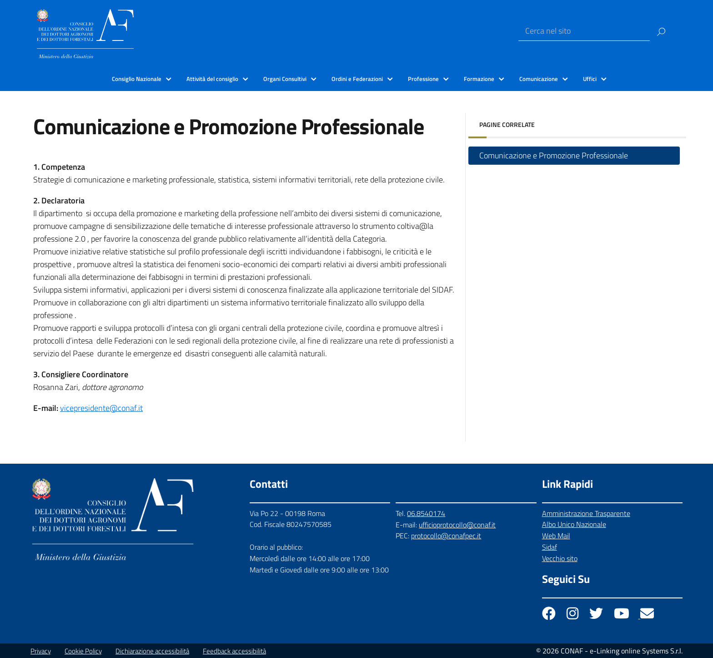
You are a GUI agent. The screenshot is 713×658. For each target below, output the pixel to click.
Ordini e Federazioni (357, 78)
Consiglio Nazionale (136, 78)
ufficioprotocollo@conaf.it (457, 524)
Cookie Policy (83, 651)
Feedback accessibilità (234, 651)
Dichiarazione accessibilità (152, 651)
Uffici (590, 78)
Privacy (40, 651)
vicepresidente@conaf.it (101, 408)
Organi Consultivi (284, 78)
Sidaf (549, 547)
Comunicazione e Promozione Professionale (553, 155)
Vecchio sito (559, 558)
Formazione (479, 78)
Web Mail (556, 535)
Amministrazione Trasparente (586, 513)
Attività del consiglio (212, 78)
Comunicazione (538, 78)
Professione (423, 78)
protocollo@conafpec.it (446, 535)
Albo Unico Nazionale (574, 524)
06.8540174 (426, 513)
